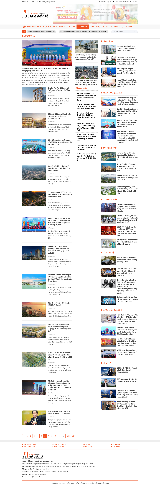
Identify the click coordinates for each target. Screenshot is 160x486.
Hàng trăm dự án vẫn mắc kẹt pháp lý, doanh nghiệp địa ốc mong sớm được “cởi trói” (85, 57)
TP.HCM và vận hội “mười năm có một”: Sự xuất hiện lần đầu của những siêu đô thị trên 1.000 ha (60, 356)
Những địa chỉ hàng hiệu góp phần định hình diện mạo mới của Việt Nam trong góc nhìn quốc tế (58, 250)
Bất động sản (51, 95)
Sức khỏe (116, 447)
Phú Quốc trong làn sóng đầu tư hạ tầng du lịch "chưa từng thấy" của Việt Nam (86, 106)
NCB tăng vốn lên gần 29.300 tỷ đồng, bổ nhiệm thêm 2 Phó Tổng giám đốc (126, 71)
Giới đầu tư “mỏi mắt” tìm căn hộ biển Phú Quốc (59, 304)
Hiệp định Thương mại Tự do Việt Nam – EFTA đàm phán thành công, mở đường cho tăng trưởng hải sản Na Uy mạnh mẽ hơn (127, 319)
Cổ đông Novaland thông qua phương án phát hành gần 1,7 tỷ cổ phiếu (126, 48)
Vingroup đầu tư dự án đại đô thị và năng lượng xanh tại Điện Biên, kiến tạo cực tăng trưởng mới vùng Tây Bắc (59, 222)
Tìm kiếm (135, 31)
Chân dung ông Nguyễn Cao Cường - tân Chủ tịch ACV (127, 380)
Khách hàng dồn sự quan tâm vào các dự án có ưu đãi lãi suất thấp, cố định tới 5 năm (86, 138)
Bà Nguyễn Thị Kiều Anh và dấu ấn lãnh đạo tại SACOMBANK (127, 370)
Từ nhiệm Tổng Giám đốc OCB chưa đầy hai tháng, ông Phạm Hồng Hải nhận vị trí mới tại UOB (127, 405)
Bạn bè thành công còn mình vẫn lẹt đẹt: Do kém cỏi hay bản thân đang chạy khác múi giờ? (127, 112)
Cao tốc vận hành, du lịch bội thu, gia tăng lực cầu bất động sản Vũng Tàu (59, 168)
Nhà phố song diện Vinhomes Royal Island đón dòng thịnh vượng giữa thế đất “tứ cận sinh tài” (59, 328)
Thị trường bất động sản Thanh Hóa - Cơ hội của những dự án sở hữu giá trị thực (86, 116)
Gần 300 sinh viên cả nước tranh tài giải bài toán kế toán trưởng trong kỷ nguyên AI (126, 272)
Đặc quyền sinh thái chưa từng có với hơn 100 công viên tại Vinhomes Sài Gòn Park (86, 127)
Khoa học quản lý (112, 93)
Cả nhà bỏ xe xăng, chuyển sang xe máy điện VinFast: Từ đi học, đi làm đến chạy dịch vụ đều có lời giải (127, 219)
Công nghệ (108, 253)
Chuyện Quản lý (59, 444)
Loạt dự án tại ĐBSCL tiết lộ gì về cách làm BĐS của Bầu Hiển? (59, 412)
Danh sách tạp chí (105, 2)
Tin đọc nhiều (81, 88)
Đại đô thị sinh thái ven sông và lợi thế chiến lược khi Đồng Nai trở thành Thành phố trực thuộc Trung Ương (60, 278)
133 (68, 436)
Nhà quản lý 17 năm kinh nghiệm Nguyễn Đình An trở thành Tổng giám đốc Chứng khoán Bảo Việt (127, 394)
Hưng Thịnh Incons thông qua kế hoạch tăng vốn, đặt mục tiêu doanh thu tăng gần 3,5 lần (127, 83)
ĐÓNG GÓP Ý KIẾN (73, 483)
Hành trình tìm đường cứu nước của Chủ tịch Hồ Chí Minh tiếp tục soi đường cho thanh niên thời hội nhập (127, 101)
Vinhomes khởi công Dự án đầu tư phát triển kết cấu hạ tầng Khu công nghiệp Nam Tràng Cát (46, 70)
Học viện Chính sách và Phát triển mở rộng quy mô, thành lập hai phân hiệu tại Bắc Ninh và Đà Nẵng (127, 331)
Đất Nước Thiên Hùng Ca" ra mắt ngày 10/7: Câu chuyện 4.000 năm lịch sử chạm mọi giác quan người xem (126, 231)
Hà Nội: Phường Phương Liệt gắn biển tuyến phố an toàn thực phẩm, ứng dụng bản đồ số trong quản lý (126, 342)
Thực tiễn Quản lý (112, 310)
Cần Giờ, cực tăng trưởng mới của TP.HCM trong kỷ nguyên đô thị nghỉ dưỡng (60, 142)
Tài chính (108, 41)
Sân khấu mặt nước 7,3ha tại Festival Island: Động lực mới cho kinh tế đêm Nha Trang (86, 97)
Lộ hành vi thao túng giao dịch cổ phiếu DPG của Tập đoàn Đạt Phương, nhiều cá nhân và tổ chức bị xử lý (127, 61)
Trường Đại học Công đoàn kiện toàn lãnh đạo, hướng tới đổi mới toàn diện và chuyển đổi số (127, 124)
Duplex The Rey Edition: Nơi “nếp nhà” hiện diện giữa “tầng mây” (59, 90)
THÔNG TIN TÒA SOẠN (58, 483)
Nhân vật (107, 363)
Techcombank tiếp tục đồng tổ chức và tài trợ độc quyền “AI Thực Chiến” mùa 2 (127, 299)
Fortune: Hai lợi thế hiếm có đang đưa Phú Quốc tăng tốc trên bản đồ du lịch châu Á (86, 157)
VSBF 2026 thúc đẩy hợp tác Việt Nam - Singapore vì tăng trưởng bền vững (127, 352)
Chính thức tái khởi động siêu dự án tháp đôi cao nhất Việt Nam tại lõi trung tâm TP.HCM (86, 83)
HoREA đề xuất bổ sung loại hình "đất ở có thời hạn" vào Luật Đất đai (86, 147)
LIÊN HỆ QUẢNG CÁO (87, 483)
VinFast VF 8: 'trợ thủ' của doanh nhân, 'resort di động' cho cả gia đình (127, 260)
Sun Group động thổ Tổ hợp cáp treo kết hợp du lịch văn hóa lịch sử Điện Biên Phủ (60, 194)
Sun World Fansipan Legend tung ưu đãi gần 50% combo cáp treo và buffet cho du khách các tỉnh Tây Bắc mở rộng (34, 31)
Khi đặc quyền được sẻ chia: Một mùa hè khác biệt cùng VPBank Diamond (127, 242)
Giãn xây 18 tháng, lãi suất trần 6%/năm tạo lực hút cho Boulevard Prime (59, 116)
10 (59, 436)
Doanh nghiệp (110, 200)
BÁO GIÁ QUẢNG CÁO (102, 483)
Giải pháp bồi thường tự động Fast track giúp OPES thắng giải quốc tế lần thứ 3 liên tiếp (98, 31)
